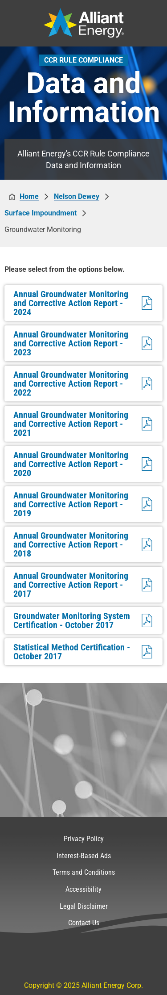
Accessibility (83, 889)
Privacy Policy (84, 839)
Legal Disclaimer (84, 906)
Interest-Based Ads (84, 856)
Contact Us (83, 923)
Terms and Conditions (84, 872)
